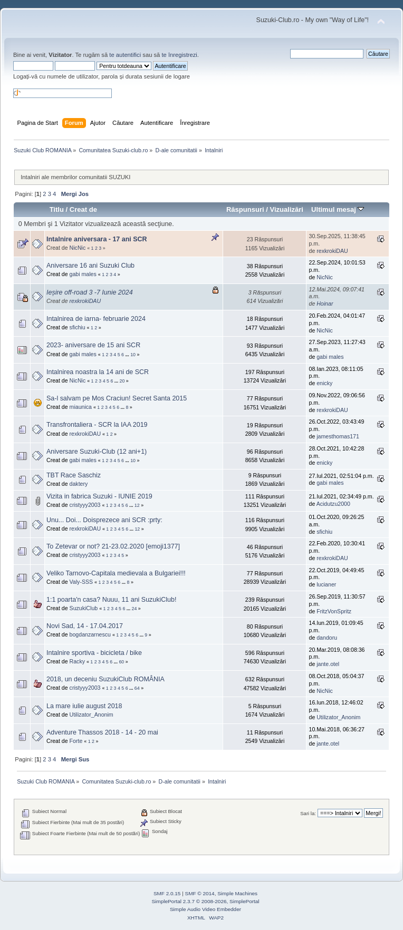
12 (137, 505)
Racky (77, 661)
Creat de (83, 209)
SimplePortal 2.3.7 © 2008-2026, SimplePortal (205, 901)
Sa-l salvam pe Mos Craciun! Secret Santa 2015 (116, 398)
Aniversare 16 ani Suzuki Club (90, 265)
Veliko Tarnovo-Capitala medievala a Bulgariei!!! (116, 573)
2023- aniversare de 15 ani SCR (93, 345)
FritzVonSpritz (333, 611)
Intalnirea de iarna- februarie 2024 (96, 318)
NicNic (78, 247)
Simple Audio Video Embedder (205, 909)
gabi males (83, 274)
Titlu (57, 209)
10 (133, 354)
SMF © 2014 (200, 893)
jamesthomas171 (337, 436)
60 (121, 661)
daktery (79, 484)
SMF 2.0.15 (167, 893)
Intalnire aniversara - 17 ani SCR (96, 239)
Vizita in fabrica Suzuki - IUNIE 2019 (99, 496)
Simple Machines (237, 893)
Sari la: (308, 813)
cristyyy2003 (85, 505)
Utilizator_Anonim (91, 714)
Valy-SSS (81, 582)
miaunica (81, 407)
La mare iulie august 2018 (84, 706)
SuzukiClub (84, 608)
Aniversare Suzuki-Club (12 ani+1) (96, 451)
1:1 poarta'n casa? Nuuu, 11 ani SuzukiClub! (111, 599)
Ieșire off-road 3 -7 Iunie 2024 (89, 292)
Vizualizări (286, 209)
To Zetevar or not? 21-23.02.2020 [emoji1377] (113, 546)
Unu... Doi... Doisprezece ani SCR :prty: (104, 520)
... (127, 354)
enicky (324, 383)
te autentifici (125, 55)
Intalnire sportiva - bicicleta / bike (94, 653)
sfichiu (77, 327)
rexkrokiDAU (332, 251)
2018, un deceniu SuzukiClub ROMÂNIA (105, 679)
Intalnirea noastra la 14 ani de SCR (97, 372)
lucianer (326, 584)
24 (134, 608)
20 (122, 381)
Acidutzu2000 (333, 504)
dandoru (326, 637)
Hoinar (324, 303)
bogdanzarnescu (90, 634)
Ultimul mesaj (337, 209)
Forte (76, 741)
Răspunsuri (245, 209)
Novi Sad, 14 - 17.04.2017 (84, 626)
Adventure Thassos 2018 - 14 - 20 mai (102, 732)
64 (137, 688)
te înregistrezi (179, 55)
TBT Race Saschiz (73, 475)
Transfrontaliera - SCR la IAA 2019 (97, 424)
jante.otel (327, 664)
